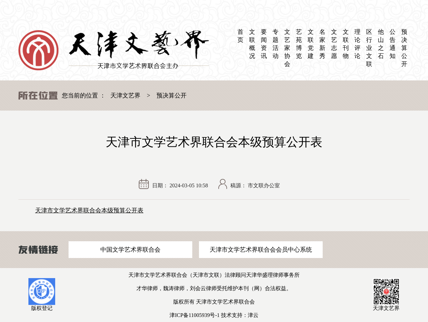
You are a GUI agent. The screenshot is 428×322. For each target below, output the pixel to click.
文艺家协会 (287, 47)
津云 (253, 315)
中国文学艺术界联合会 (130, 249)
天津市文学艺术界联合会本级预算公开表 (89, 210)
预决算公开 (404, 47)
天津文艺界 (125, 95)
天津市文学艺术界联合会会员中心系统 (261, 249)
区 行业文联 (369, 47)
